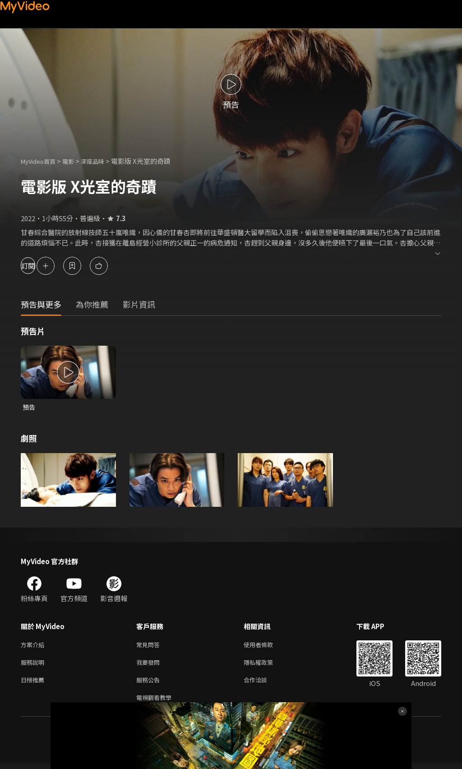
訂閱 (39, 265)
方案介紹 (34, 646)
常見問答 (149, 646)
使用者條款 (266, 646)
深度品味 (102, 161)
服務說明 (34, 665)
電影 (75, 161)
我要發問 (149, 665)
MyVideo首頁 (41, 161)
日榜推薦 (34, 684)
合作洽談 (262, 684)
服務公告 (149, 684)
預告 (29, 407)
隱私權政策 (266, 665)
